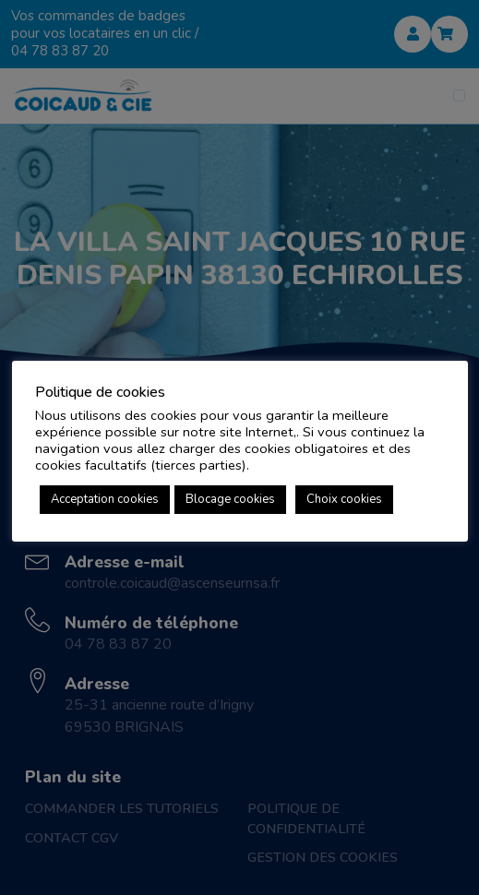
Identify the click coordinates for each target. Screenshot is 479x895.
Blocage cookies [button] (230, 499)
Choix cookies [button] (344, 499)
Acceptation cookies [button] (105, 499)
